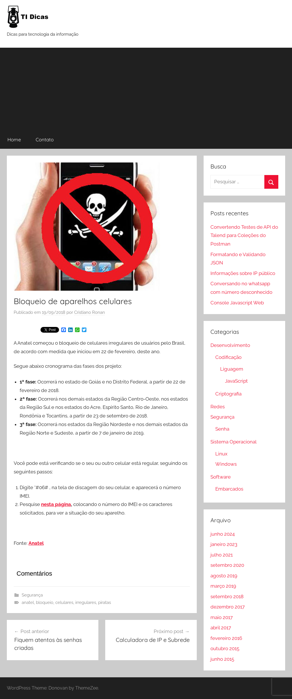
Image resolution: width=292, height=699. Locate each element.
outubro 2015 (224, 648)
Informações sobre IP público (242, 273)
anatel (28, 602)
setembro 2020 (227, 565)
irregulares (85, 602)
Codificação (228, 357)
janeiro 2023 (223, 544)
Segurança (32, 595)
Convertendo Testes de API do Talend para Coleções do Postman (244, 235)
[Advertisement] (146, 88)
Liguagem (231, 369)
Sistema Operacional (233, 442)
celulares (64, 602)
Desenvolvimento (230, 345)
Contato (45, 139)
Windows (226, 464)
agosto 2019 (223, 576)
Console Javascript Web (237, 303)
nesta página (56, 504)
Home (14, 139)
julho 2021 (221, 555)
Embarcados (229, 489)
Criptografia (228, 394)
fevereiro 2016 (226, 638)
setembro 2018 (227, 596)
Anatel (36, 543)
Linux (221, 454)
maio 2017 (221, 617)
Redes (217, 406)
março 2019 (223, 586)
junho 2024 (222, 534)
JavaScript (236, 381)
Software (220, 477)
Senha (222, 429)
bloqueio (44, 602)
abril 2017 (220, 627)
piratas (104, 602)
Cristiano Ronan (89, 312)
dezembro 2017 (227, 607)
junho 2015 (222, 659)
